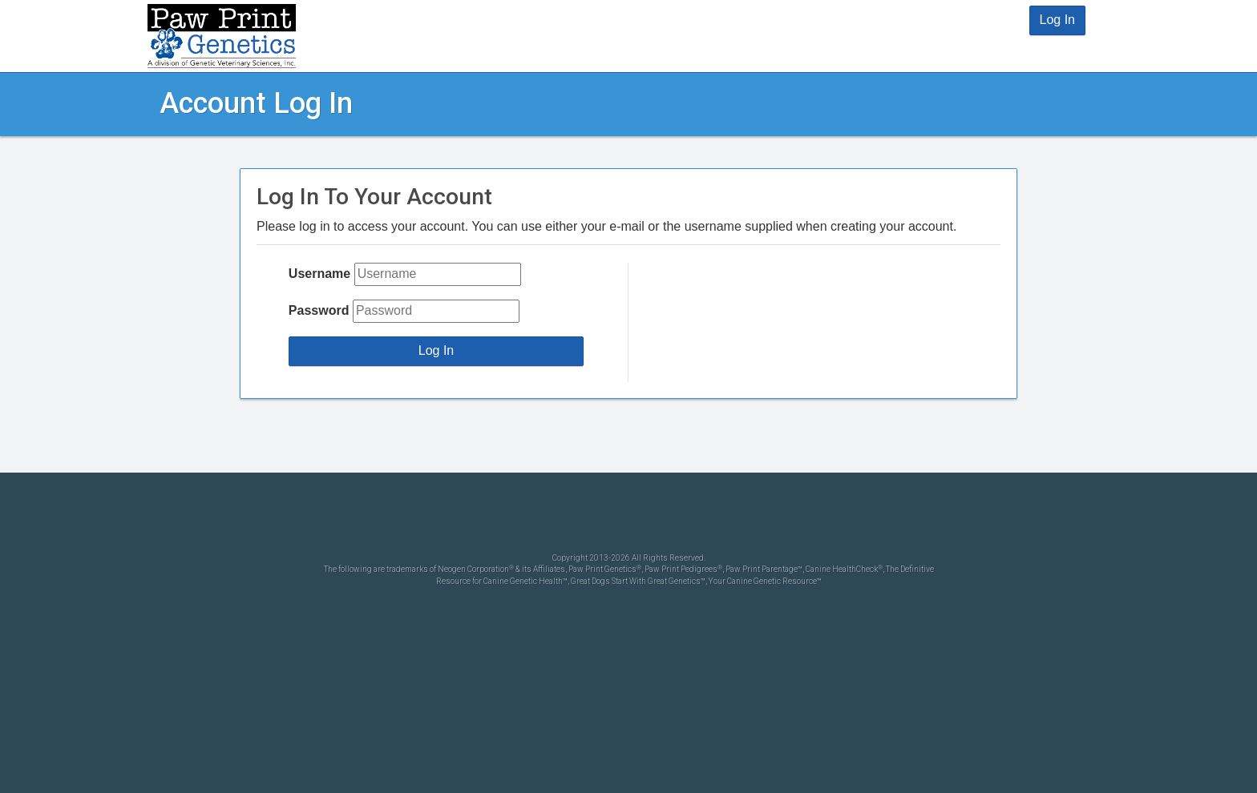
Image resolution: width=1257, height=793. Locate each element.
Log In (1057, 19)
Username (319, 273)
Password (319, 310)
